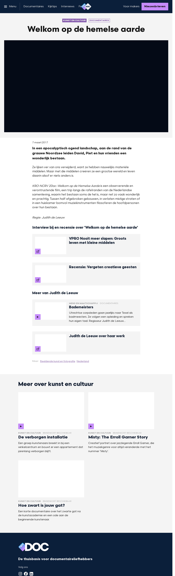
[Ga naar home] (86, 6)
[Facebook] (26, 574)
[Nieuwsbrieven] (155, 6)
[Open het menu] (10, 6)
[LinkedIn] (31, 574)
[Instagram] (20, 574)
